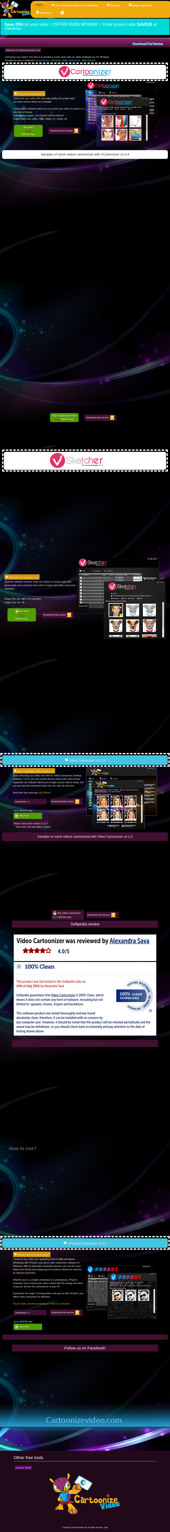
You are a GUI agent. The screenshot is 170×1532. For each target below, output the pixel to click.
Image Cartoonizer (140, 5)
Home (39, 4)
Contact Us (43, 12)
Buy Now (113, 5)
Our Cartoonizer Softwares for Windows (74, 5)
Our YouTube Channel (85, 1043)
